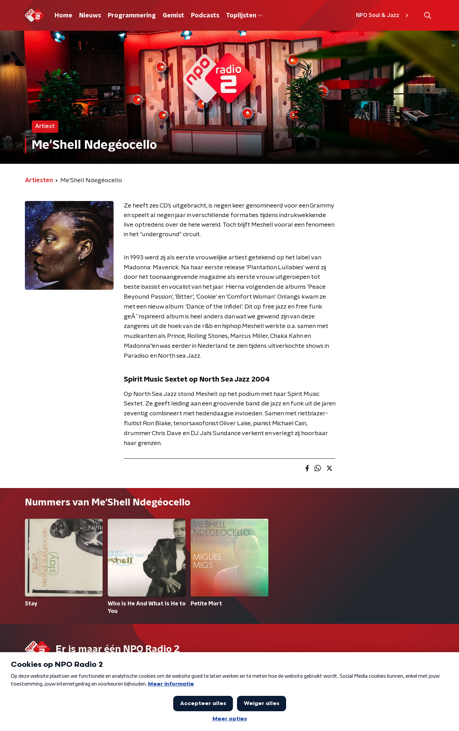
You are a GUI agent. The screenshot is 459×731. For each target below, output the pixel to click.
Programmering (132, 16)
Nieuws (90, 16)
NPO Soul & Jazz (383, 15)
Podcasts (205, 16)
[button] (427, 15)
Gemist (173, 16)
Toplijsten (244, 16)
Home (63, 16)
